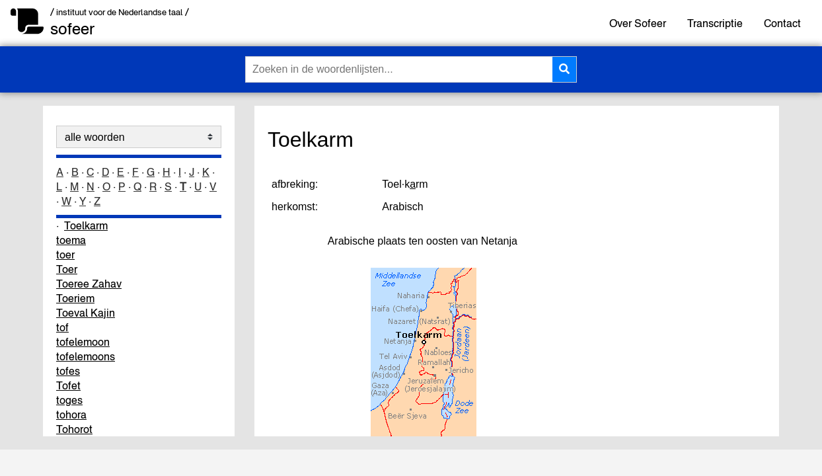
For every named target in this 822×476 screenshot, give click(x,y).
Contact (782, 23)
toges (69, 400)
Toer (66, 269)
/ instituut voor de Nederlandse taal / (119, 12)
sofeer (72, 29)
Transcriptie (715, 23)
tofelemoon (83, 342)
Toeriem (75, 298)
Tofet (68, 385)
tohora (71, 414)
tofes (68, 371)
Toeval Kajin (85, 312)
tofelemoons (85, 356)
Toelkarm (86, 225)
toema (71, 240)
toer (65, 254)
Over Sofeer (637, 23)
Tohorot (74, 429)
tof (62, 327)
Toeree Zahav (89, 283)
